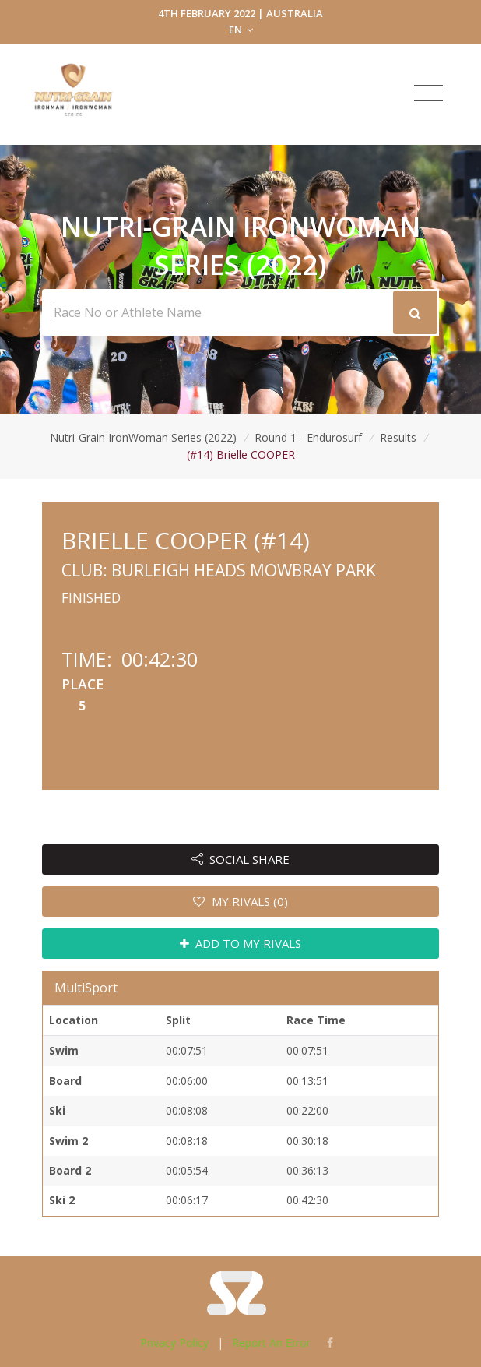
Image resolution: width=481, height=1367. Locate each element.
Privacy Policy (174, 1342)
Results (398, 437)
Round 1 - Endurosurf (308, 437)
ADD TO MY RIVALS (241, 943)
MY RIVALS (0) (240, 901)
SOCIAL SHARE (240, 859)
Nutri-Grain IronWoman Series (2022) (143, 437)
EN (241, 30)
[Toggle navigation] (428, 93)
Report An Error (271, 1342)
